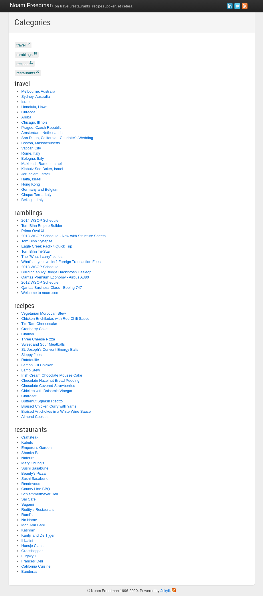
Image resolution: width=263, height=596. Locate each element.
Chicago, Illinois (34, 122)
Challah (27, 334)
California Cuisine (36, 566)
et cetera (125, 6)
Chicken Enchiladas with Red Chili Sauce (55, 318)
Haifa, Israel (31, 179)
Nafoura (28, 458)
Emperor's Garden (36, 447)
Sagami (27, 504)
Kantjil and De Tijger (38, 535)
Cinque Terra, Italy (36, 194)
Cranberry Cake (34, 329)
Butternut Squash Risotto (42, 401)
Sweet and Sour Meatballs (43, 344)
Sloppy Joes (31, 354)
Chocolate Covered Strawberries (48, 385)
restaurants (80, 6)
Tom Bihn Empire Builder (41, 225)
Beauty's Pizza (33, 473)
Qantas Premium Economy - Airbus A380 (55, 277)
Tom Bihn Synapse (36, 241)
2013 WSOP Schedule (40, 267)
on (57, 6)
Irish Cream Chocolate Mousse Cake (51, 375)
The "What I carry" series (42, 256)
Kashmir (28, 530)
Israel (26, 102)
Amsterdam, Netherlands (42, 133)
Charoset (29, 396)
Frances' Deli (32, 561)
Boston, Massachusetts (40, 143)
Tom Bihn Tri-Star (35, 251)
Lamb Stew (30, 370)
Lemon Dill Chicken (37, 365)
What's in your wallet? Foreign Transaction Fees (61, 262)
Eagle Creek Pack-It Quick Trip (46, 246)
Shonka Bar (31, 453)
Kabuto (27, 442)
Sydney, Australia (35, 96)
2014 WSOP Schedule (40, 220)
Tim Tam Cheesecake (39, 324)
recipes (98, 6)
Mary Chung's (32, 463)
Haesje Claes (32, 546)
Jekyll (165, 591)
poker (111, 6)
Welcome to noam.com (40, 293)
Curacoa (28, 112)
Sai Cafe (28, 499)
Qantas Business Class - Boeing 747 (51, 287)
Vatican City (31, 148)
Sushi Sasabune (35, 468)
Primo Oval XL (33, 231)
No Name (29, 520)
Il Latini (27, 540)
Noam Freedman (31, 5)
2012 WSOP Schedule (40, 282)
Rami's (27, 515)
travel (64, 6)
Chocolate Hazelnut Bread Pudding (50, 380)
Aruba (26, 117)
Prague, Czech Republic (41, 127)
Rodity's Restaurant (37, 509)
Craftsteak (29, 437)
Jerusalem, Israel (35, 174)
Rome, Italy (30, 153)
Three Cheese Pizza (38, 339)
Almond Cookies (35, 416)
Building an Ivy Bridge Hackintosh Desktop (56, 272)
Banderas (29, 571)
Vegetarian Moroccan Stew (43, 313)
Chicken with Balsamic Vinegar (46, 391)
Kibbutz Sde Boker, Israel (42, 169)
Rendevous (30, 484)
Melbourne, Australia (38, 91)
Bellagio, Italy (32, 200)
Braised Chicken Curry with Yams (48, 406)
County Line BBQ (35, 489)
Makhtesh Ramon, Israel (41, 163)
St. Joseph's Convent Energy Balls (49, 349)
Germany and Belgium (39, 189)
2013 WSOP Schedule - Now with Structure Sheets (63, 236)
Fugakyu (28, 556)
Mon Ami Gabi (33, 525)
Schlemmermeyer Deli (39, 494)
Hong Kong (30, 184)
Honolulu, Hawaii (35, 107)
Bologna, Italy (32, 158)
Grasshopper (32, 551)
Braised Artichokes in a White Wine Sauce (56, 411)
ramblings (27, 54)
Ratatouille (30, 360)
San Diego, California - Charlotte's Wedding (57, 138)
